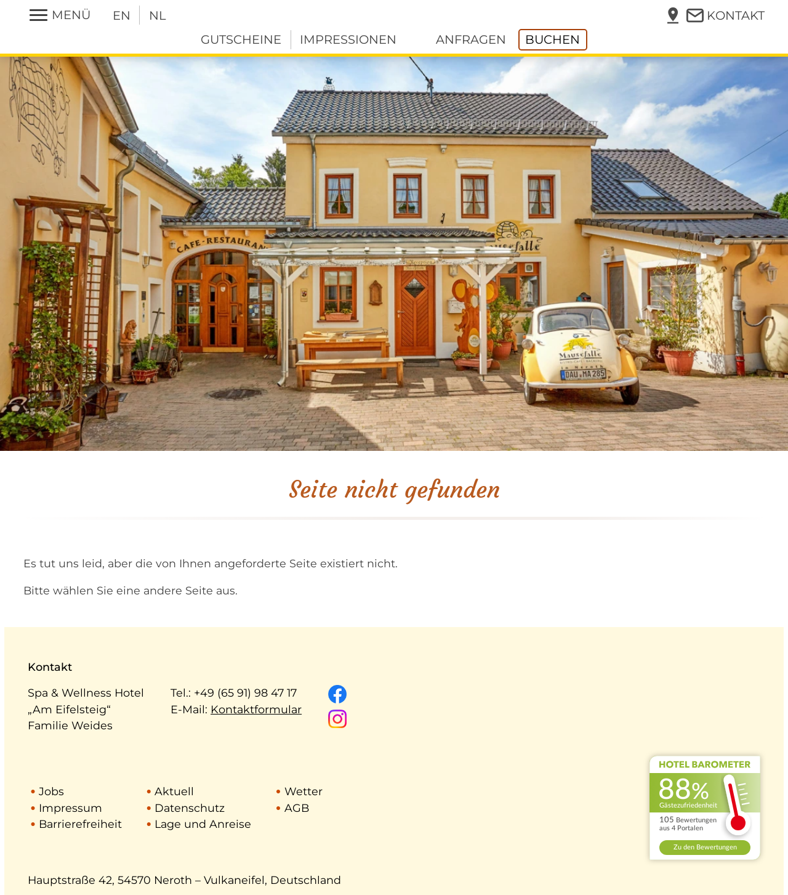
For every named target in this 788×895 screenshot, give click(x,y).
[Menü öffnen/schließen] (60, 15)
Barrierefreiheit (80, 823)
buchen (552, 39)
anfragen (471, 39)
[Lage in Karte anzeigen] (672, 14)
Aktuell (174, 791)
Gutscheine (241, 39)
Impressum (70, 807)
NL (157, 15)
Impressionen (348, 39)
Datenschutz (190, 807)
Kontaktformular (256, 709)
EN (122, 15)
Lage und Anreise (203, 823)
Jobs (51, 791)
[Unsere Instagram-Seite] (337, 719)
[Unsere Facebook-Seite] (337, 694)
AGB (296, 807)
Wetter (303, 791)
